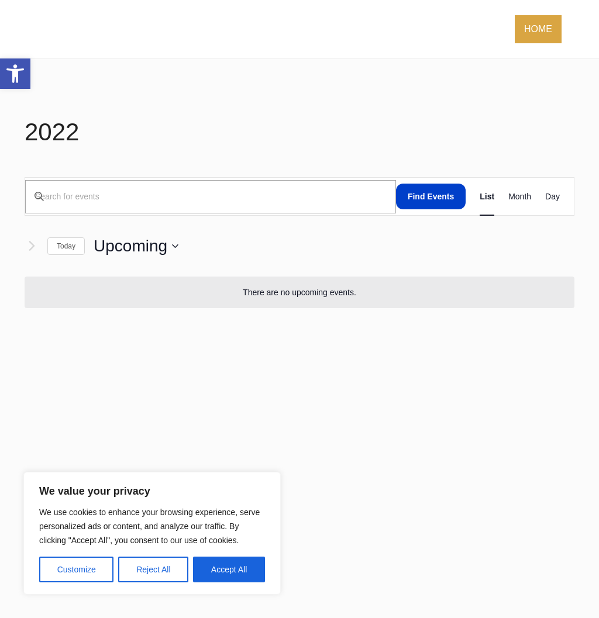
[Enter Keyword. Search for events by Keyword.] (210, 196)
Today (66, 246)
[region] (152, 533)
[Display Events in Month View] (519, 196)
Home (538, 29)
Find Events (431, 196)
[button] (15, 73)
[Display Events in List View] (487, 196)
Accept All (229, 569)
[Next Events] (32, 246)
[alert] (299, 293)
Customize (76, 569)
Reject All (153, 569)
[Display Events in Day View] (552, 196)
